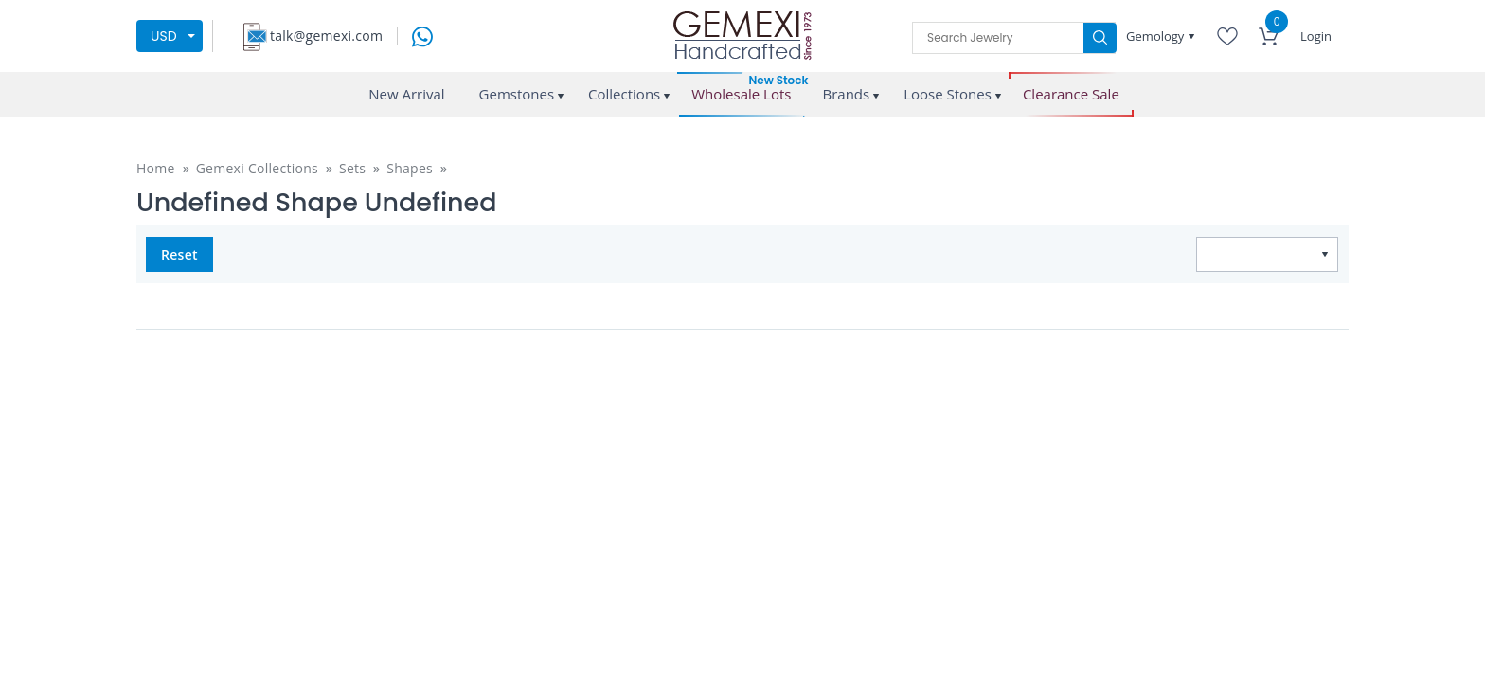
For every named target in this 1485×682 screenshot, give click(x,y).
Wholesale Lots (741, 94)
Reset (179, 254)
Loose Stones (948, 93)
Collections (624, 93)
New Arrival (406, 93)
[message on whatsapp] (422, 35)
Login (1316, 36)
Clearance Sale (1071, 94)
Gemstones (517, 93)
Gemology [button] (1157, 36)
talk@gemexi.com (326, 36)
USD (164, 36)
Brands (845, 93)
